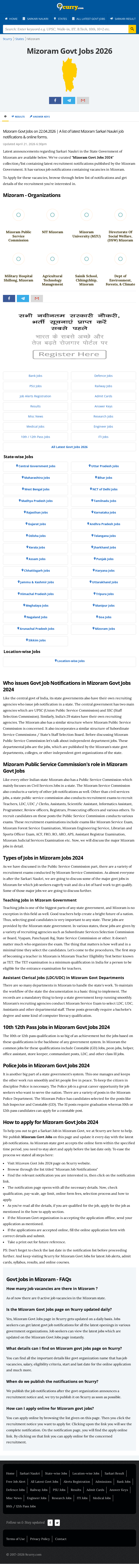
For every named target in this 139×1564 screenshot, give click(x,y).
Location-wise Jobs (85, 1474)
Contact (61, 1539)
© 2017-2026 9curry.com (23, 1555)
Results (20, 116)
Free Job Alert (15, 1482)
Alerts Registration (77, 1482)
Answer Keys (41, 116)
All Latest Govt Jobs (44, 1482)
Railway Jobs (39, 1490)
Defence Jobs (15, 1490)
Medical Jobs (102, 1498)
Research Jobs (62, 1498)
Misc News (14, 1498)
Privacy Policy (40, 1539)
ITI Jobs (82, 1498)
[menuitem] (12, 19)
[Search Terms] (69, 29)
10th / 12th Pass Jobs (21, 1506)
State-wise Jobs (56, 1474)
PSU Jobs (59, 1490)
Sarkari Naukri (30, 1474)
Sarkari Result (114, 1474)
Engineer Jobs (37, 1498)
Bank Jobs (124, 1482)
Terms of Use (15, 1539)
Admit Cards (95, 1490)
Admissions (103, 1482)
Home (10, 1474)
